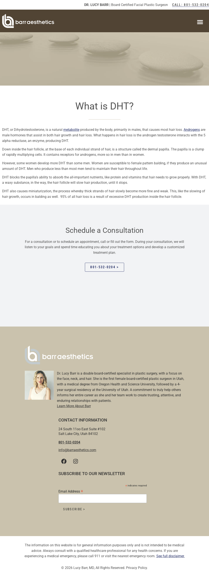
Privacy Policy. (137, 568)
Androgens (192, 130)
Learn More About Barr (74, 406)
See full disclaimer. (170, 556)
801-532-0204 (69, 442)
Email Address (70, 491)
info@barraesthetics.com (77, 450)
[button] (200, 22)
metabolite (71, 130)
